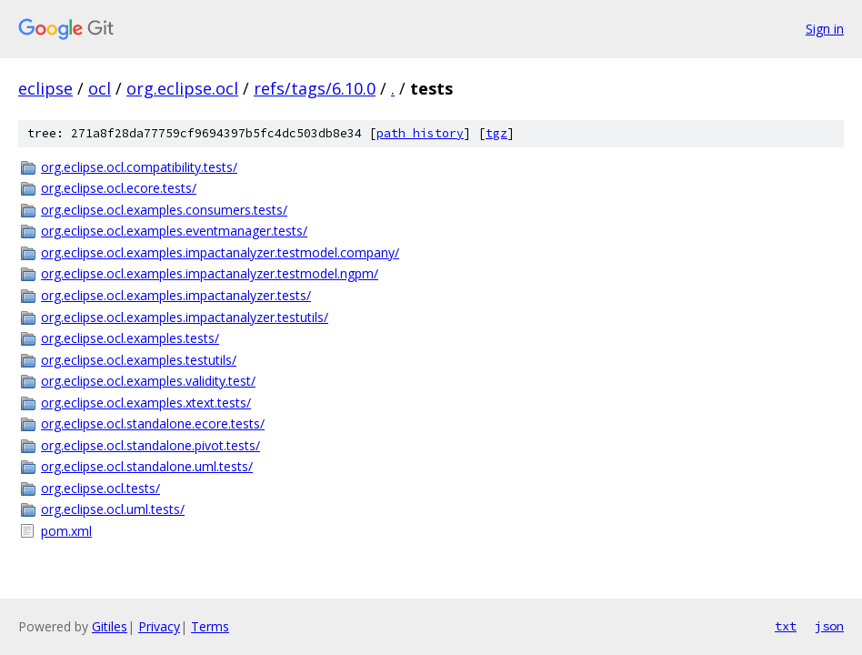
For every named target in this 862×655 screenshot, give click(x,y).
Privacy (159, 626)
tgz (496, 133)
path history (420, 133)
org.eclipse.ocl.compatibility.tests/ (139, 167)
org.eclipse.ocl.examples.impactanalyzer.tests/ (176, 295)
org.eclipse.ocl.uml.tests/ (113, 509)
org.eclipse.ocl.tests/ (100, 488)
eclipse (45, 88)
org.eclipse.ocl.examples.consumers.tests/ (164, 209)
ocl (99, 88)
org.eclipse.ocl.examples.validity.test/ (148, 380)
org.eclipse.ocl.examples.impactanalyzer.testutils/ (184, 317)
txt (786, 626)
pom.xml (66, 530)
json (829, 626)
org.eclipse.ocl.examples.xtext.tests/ (146, 402)
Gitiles (109, 626)
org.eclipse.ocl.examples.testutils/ (138, 359)
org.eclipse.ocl (182, 88)
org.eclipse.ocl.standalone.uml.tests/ (147, 466)
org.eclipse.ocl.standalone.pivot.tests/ (150, 445)
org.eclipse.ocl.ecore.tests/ (118, 187)
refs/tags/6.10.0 (315, 88)
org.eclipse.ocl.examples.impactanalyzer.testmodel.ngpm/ (209, 273)
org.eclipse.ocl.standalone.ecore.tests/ (153, 423)
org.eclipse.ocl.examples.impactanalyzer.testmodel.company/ (220, 252)
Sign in (825, 28)
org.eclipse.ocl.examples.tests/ (130, 338)
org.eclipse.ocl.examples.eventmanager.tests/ (174, 230)
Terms (210, 626)
